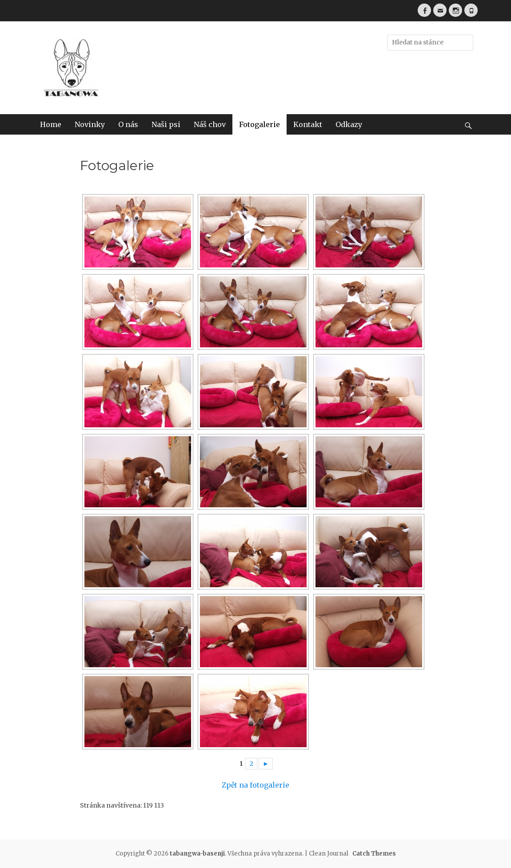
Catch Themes (374, 853)
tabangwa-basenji (197, 853)
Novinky (90, 124)
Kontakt (307, 124)
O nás (128, 124)
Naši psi (166, 124)
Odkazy (348, 124)
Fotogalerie (259, 124)
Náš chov (210, 124)
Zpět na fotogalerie (255, 784)
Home (50, 124)
